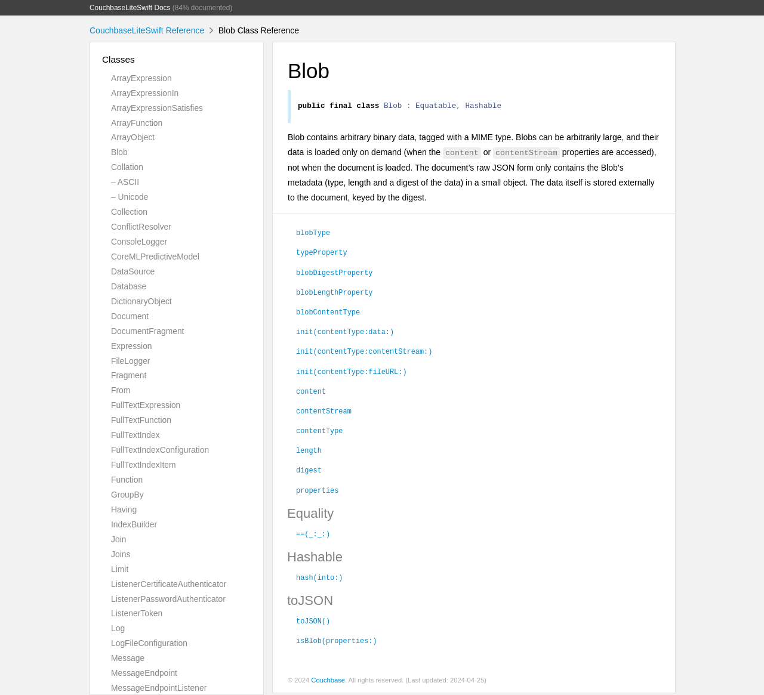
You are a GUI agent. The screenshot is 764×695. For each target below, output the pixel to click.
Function (127, 479)
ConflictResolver (141, 226)
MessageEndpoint (144, 673)
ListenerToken (136, 613)
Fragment (128, 375)
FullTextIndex (135, 435)
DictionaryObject (141, 301)
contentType (319, 432)
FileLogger (130, 361)
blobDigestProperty (334, 274)
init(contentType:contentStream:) (364, 352)
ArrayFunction (136, 123)
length (309, 451)
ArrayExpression (141, 78)
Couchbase (328, 681)
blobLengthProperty (334, 293)
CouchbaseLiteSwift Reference (147, 30)
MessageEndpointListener (159, 688)
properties (317, 491)
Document (130, 316)
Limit (119, 569)
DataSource (133, 271)
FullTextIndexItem (143, 464)
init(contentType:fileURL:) (351, 373)
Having (124, 509)
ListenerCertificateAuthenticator (168, 584)
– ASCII (125, 182)
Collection (129, 212)
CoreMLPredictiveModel (155, 256)
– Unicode (129, 197)
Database (128, 286)
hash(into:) (319, 578)
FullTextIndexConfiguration (160, 450)
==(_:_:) (313, 535)
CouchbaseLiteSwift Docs (130, 8)
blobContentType (328, 313)
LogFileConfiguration (149, 643)
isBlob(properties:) (336, 642)
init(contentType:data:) (345, 333)
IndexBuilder (134, 524)
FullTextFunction (141, 420)
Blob (119, 152)
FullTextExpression (145, 405)
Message (127, 658)
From (120, 390)
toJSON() (313, 622)
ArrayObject (133, 137)
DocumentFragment (147, 331)
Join (118, 539)
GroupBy (127, 494)
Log (118, 628)
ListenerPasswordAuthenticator (168, 599)
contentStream (324, 412)
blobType (313, 234)
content (311, 392)
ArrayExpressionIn (144, 93)
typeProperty (321, 253)
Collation (127, 167)
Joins (120, 554)
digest (309, 471)
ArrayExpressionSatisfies (157, 108)
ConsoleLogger (139, 241)
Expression (131, 346)
